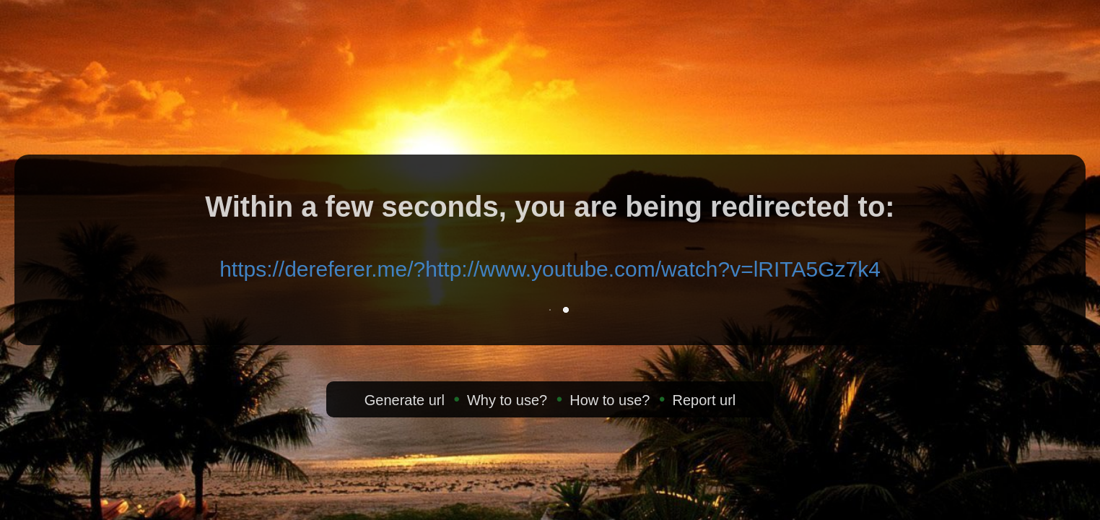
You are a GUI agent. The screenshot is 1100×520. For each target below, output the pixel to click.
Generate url (405, 400)
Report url (703, 400)
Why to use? (507, 400)
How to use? (609, 400)
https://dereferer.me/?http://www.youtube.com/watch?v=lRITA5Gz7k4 (550, 269)
